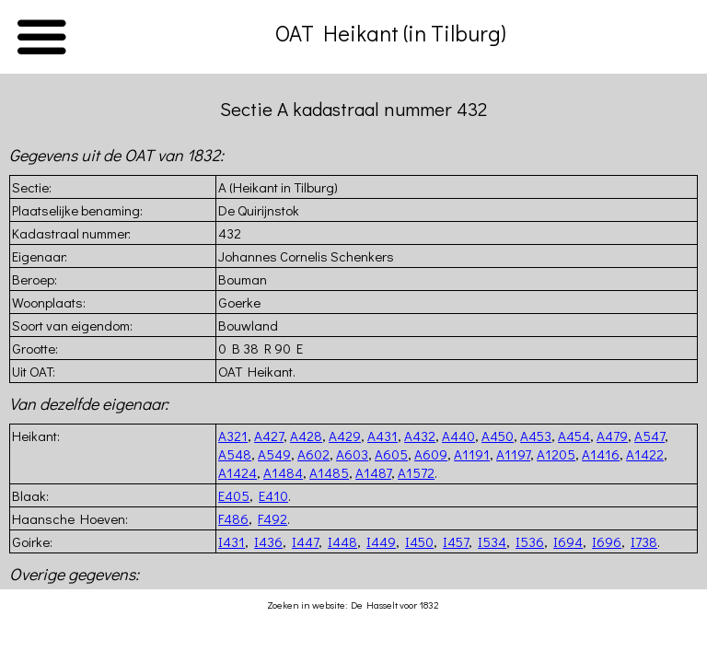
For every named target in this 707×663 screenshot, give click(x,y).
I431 (231, 541)
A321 (233, 435)
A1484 (283, 472)
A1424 (237, 472)
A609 (430, 454)
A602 (313, 454)
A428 (306, 435)
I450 (419, 541)
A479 (612, 435)
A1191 (472, 454)
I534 (492, 541)
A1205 (556, 454)
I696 (606, 541)
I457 (456, 541)
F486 (233, 518)
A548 (234, 454)
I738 (644, 541)
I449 (381, 541)
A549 (274, 454)
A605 (391, 454)
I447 (305, 541)
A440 (458, 435)
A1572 (416, 472)
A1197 (513, 454)
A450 (497, 435)
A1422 (645, 454)
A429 (345, 435)
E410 (273, 495)
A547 (649, 435)
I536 (530, 541)
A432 (419, 435)
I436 (268, 541)
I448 (342, 541)
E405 (233, 495)
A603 (352, 454)
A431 (382, 435)
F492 (272, 518)
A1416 (601, 454)
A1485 (329, 472)
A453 (535, 435)
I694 (568, 541)
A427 (269, 435)
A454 (574, 435)
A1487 (373, 472)
